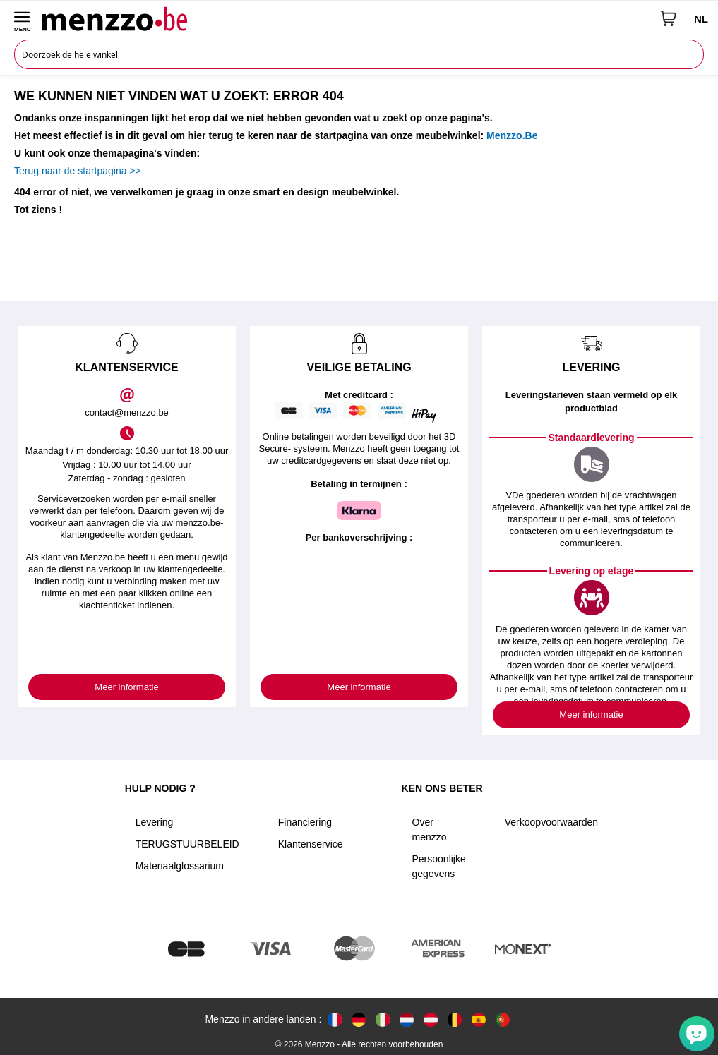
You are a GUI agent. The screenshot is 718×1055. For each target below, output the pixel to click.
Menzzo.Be (511, 135)
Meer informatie (126, 687)
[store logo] (346, 18)
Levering (155, 822)
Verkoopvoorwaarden (551, 822)
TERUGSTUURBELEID (187, 844)
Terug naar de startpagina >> (77, 170)
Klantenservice (310, 844)
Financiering (305, 822)
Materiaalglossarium (180, 866)
